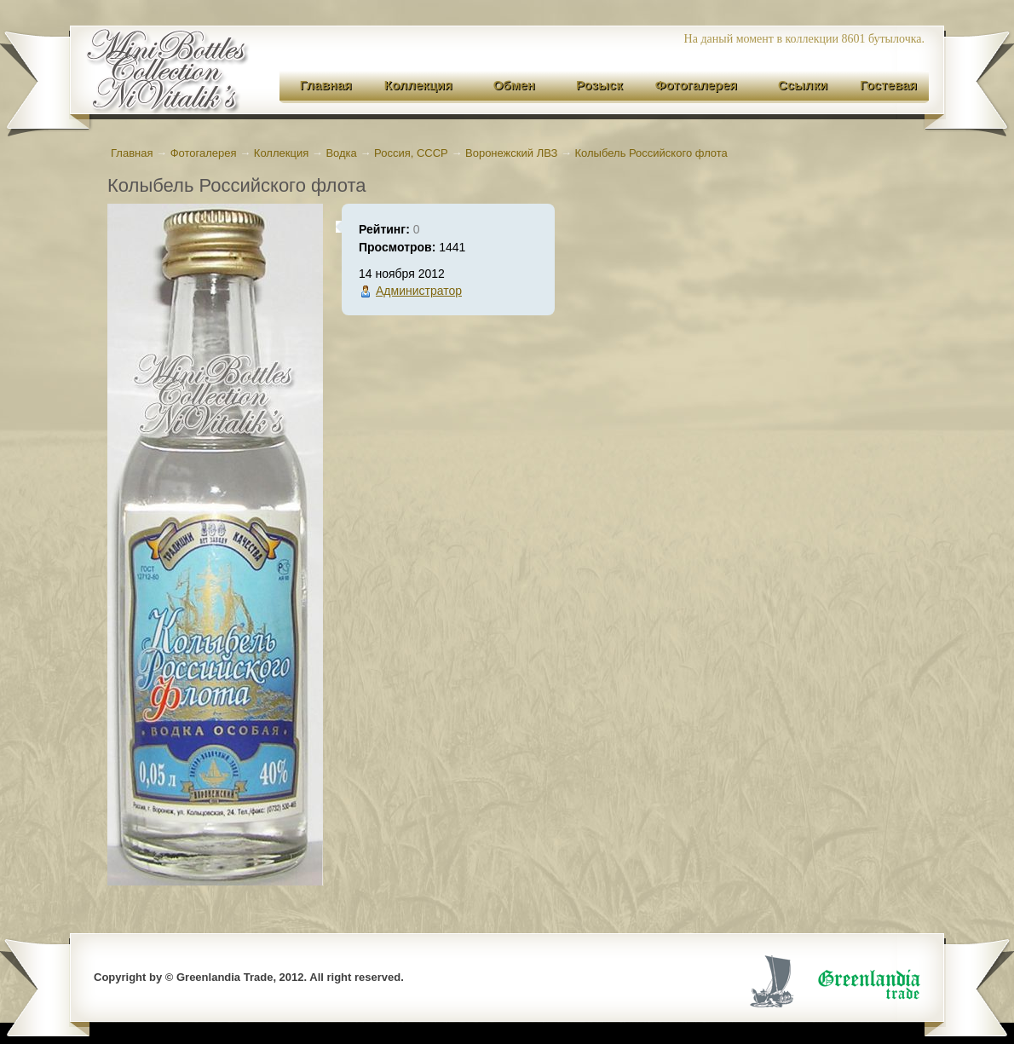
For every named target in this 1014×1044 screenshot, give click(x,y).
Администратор (419, 290)
